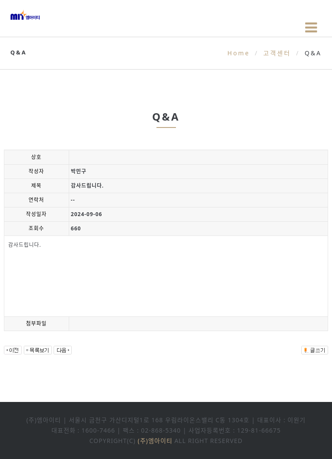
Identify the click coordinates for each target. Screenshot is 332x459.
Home (238, 53)
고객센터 (277, 53)
